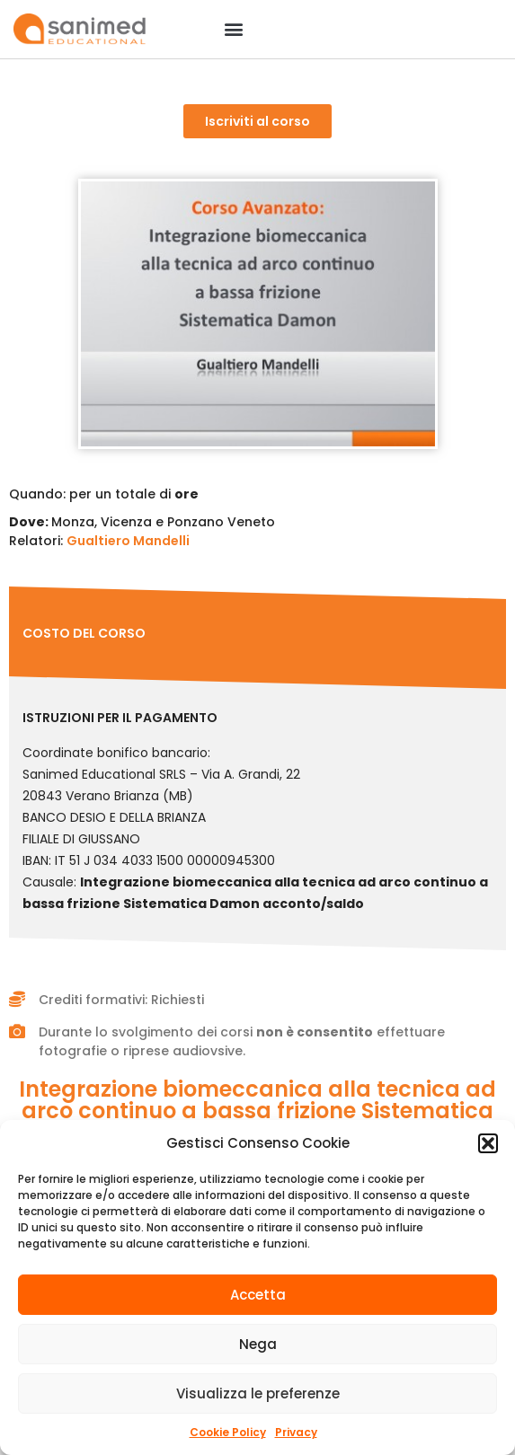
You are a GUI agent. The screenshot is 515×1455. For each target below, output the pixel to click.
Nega (258, 1344)
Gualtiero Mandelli (128, 541)
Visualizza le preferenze (258, 1393)
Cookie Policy (228, 1432)
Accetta (258, 1294)
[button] (488, 1143)
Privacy (296, 1432)
